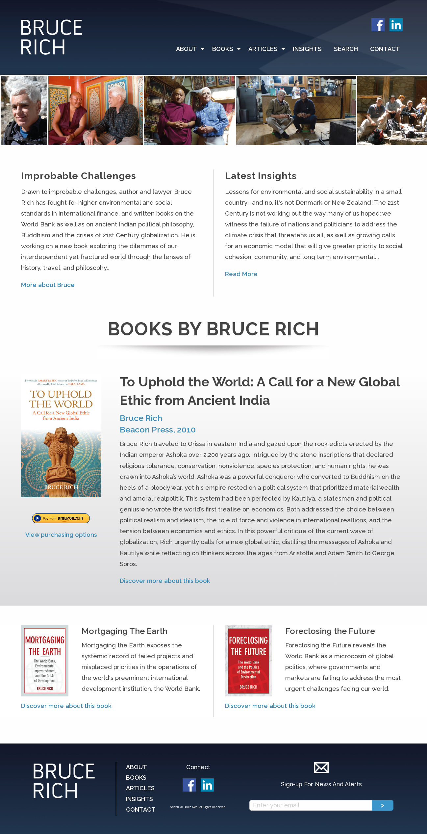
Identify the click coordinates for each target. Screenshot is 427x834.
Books (222, 48)
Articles (263, 48)
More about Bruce (48, 284)
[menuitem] (188, 49)
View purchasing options (61, 534)
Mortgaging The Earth (124, 631)
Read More (241, 274)
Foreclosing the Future (330, 631)
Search (346, 48)
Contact (385, 48)
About (186, 48)
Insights (307, 48)
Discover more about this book (165, 580)
